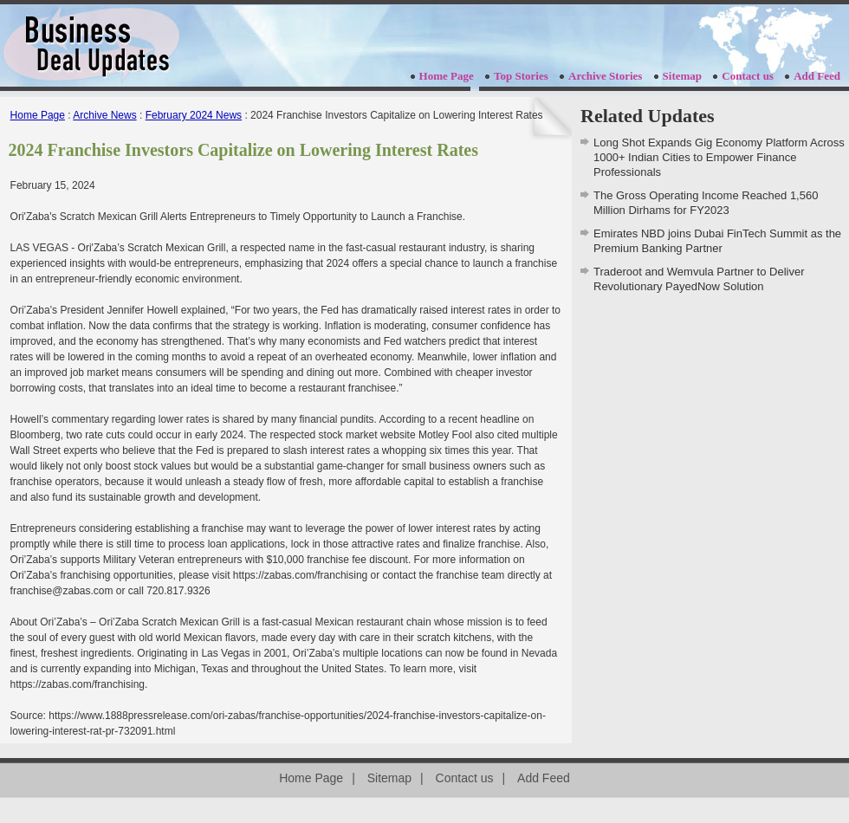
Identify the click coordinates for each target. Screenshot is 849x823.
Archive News (104, 115)
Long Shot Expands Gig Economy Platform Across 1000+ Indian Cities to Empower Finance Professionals (719, 157)
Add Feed (817, 75)
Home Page (446, 75)
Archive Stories (605, 75)
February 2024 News (194, 115)
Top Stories (521, 75)
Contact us (748, 75)
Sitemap (683, 75)
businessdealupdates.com (91, 45)
